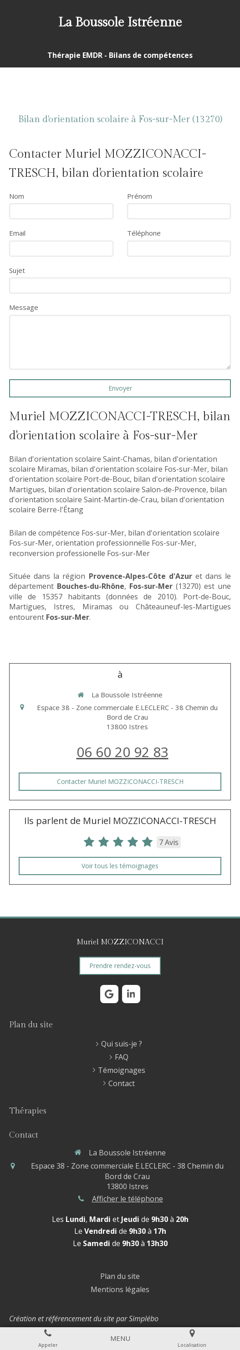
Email (17, 232)
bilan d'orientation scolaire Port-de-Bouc (118, 474)
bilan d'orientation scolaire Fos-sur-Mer (139, 469)
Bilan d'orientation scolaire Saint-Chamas (79, 459)
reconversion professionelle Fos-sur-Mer (79, 553)
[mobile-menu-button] (120, 1338)
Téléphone (144, 232)
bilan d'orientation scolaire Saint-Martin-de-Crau (118, 494)
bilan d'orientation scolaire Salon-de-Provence (127, 489)
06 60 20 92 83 (123, 751)
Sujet (17, 270)
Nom (16, 196)
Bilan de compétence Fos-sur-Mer (66, 533)
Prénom (139, 196)
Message (23, 307)
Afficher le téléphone (127, 1199)
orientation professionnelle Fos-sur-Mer (125, 543)
